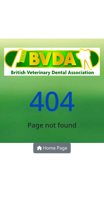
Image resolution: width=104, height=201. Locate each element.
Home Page (52, 148)
